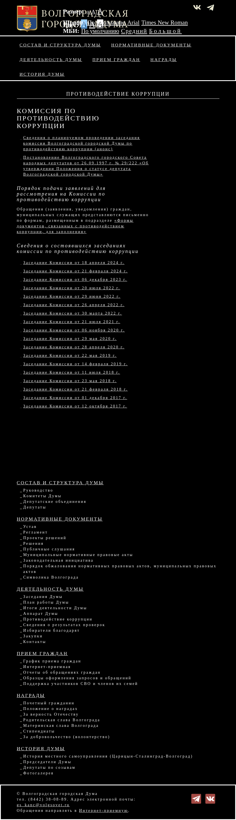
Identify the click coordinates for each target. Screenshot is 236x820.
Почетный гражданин (49, 703)
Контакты (34, 642)
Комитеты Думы (42, 496)
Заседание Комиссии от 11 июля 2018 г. (71, 372)
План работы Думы (46, 602)
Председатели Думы (47, 762)
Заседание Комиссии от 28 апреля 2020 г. (74, 347)
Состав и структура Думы (60, 44)
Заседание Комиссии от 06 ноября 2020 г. (74, 330)
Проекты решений (45, 538)
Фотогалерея (38, 773)
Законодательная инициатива (58, 560)
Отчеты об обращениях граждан (62, 672)
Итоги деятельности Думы (55, 608)
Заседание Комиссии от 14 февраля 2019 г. (75, 364)
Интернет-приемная (47, 667)
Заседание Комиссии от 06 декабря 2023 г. (75, 279)
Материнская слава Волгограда (61, 725)
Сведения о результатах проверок (64, 625)
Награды (163, 59)
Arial (133, 22)
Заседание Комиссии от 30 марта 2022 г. (72, 313)
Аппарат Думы (40, 613)
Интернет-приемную (103, 810)
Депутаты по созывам (49, 767)
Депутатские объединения (55, 501)
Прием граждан (116, 59)
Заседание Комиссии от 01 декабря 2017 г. (75, 398)
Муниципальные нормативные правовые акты (78, 555)
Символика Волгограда (51, 577)
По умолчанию (106, 22)
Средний (134, 31)
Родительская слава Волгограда (61, 720)
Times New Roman (164, 22)
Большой (165, 31)
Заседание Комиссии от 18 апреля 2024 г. (74, 263)
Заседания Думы (43, 597)
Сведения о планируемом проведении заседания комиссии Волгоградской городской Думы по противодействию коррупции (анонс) (81, 143)
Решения (33, 543)
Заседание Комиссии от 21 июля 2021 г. (71, 322)
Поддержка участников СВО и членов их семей (80, 684)
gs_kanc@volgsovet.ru (43, 805)
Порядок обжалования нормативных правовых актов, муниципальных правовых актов (120, 569)
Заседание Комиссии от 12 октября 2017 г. (75, 406)
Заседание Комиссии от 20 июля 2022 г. (71, 288)
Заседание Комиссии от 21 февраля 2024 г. (75, 271)
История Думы (42, 74)
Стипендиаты (39, 731)
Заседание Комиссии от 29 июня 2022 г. (72, 296)
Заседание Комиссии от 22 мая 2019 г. (70, 355)
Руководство (38, 490)
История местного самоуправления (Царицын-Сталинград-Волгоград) (108, 756)
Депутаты (34, 507)
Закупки (33, 636)
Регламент (35, 532)
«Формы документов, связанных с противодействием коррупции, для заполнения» (75, 226)
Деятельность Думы (51, 59)
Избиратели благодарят (51, 630)
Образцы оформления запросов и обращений (77, 678)
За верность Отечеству (51, 714)
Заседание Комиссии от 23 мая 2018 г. (70, 381)
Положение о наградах (50, 709)
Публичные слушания (49, 549)
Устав (30, 527)
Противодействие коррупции (58, 619)
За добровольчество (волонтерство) (66, 737)
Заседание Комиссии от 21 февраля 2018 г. (75, 389)
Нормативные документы (151, 44)
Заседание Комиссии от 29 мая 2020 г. (70, 339)
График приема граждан (52, 661)
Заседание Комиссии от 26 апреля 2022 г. (74, 305)
